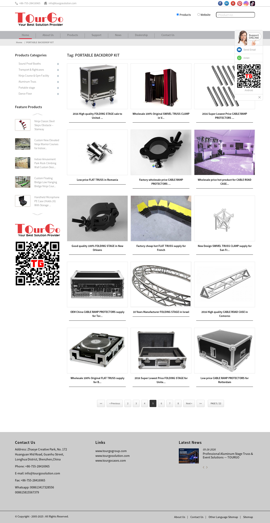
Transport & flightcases (31, 69)
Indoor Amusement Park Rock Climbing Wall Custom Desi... (45, 163)
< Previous (114, 403)
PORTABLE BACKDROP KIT (40, 42)
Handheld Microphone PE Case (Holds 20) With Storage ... (46, 201)
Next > (189, 403)
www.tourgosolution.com (112, 456)
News (118, 35)
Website (205, 15)
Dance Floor (25, 93)
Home (25, 35)
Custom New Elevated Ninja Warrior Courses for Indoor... (46, 144)
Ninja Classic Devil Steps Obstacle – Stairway (44, 125)
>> (200, 403)
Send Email (249, 49)
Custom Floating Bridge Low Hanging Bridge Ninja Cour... (45, 182)
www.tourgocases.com (110, 460)
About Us (48, 35)
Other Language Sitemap (223, 517)
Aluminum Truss (27, 81)
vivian (246, 58)
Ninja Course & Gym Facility (34, 75)
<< (101, 403)
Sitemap (248, 517)
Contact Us (167, 35)
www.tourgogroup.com (111, 451)
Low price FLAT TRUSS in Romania (97, 180)
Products (185, 15)
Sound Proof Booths (30, 63)
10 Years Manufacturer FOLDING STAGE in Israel (161, 312)
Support (96, 35)
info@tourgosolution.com (42, 473)
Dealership (141, 35)
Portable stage (27, 87)
